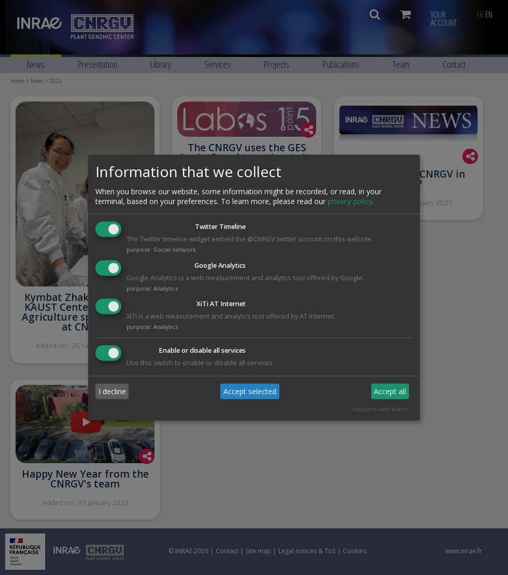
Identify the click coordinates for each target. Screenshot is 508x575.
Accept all (390, 391)
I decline (112, 391)
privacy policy (350, 201)
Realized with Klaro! (380, 409)
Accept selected (249, 391)
